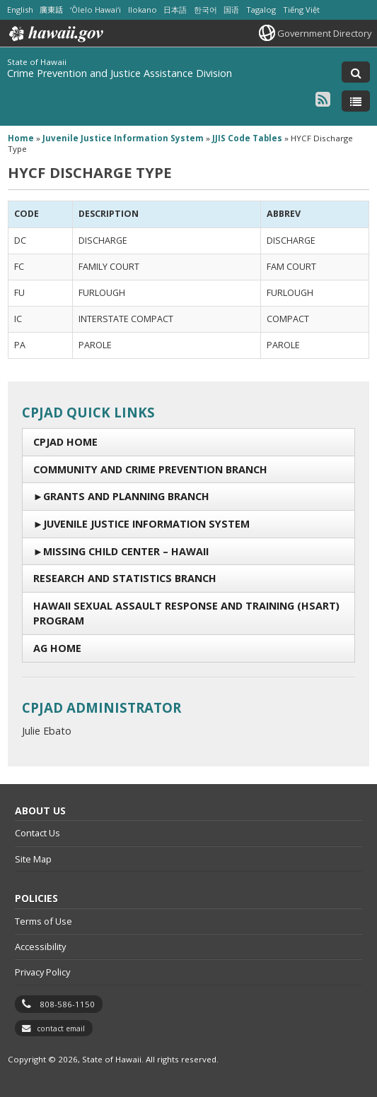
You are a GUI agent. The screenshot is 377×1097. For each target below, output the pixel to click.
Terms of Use (43, 921)
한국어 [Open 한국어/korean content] (205, 9)
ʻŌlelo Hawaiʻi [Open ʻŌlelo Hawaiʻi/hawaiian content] (95, 9)
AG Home (57, 648)
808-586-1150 (67, 1004)
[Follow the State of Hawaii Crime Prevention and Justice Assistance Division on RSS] (322, 98)
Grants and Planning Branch (126, 496)
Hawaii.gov (55, 34)
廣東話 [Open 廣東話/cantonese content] (51, 9)
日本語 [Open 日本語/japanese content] (175, 9)
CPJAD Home (65, 442)
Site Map (33, 859)
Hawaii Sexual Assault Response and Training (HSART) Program (186, 613)
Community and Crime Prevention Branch (150, 469)
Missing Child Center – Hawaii (126, 551)
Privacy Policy (42, 972)
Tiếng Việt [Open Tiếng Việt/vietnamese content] (301, 9)
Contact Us (37, 832)
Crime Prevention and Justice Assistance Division (119, 73)
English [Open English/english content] (20, 9)
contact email (61, 1028)
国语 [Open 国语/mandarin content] (231, 9)
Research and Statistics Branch (124, 578)
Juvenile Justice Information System (146, 523)
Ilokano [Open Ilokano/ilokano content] (142, 9)
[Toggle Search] (356, 72)
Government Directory (324, 33)
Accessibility (40, 946)
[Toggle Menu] (356, 101)
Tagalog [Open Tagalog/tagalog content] (261, 9)
